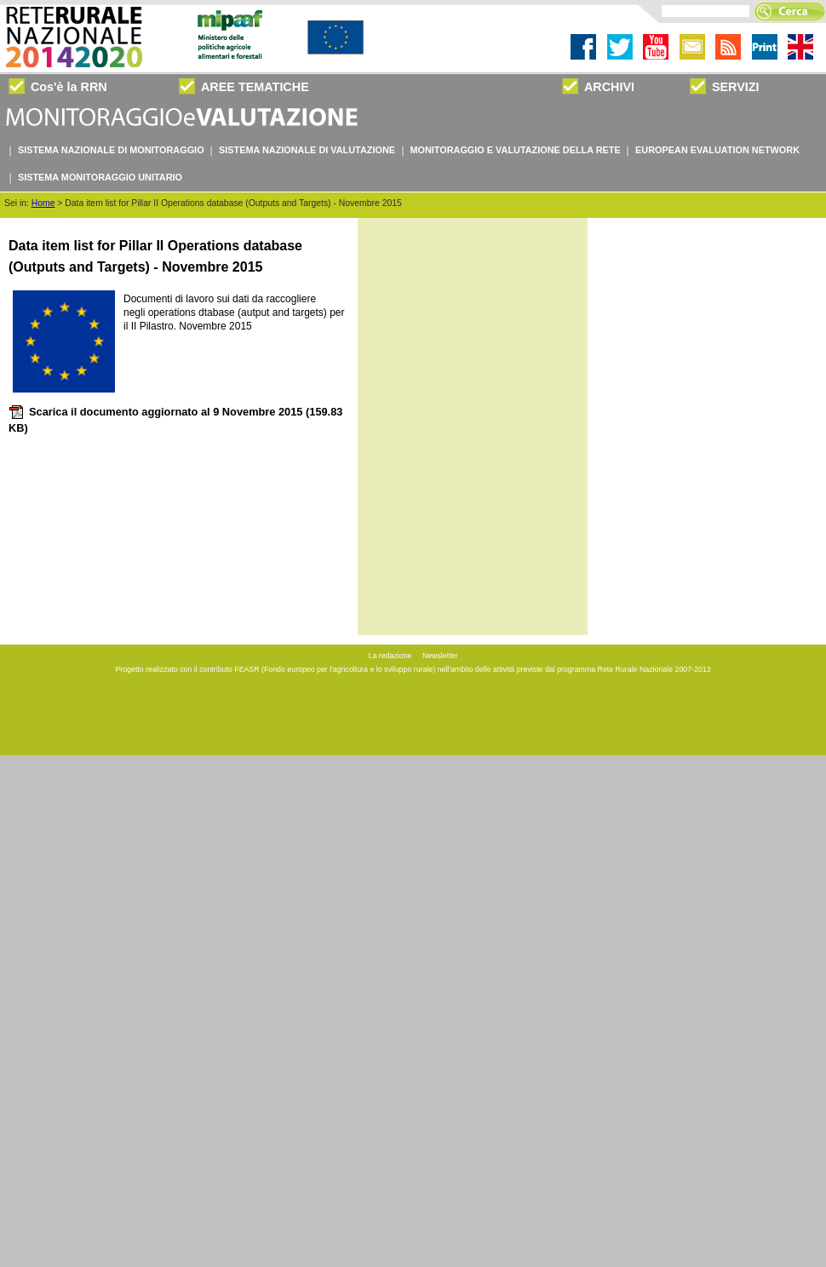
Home (43, 203)
